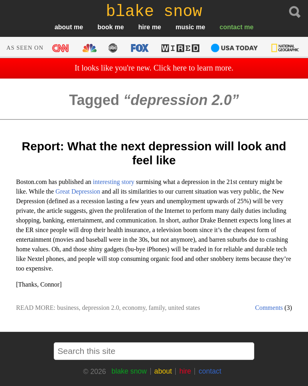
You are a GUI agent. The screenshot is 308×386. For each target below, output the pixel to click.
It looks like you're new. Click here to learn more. (154, 67)
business (68, 307)
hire (144, 27)
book (105, 27)
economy (134, 307)
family (157, 307)
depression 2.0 (100, 307)
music (185, 27)
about (63, 27)
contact (231, 27)
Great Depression (77, 191)
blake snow (129, 371)
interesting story (114, 181)
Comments (269, 307)
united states (184, 307)
